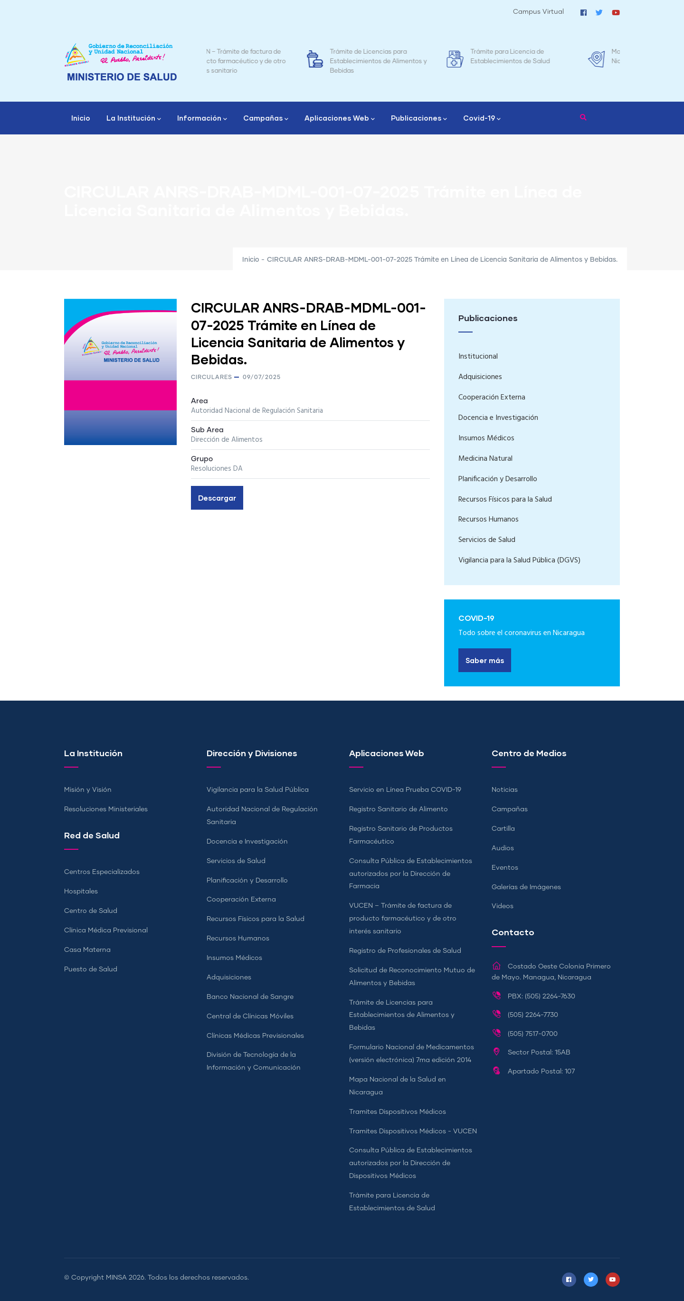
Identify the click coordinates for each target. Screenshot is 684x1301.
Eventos (505, 867)
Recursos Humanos (488, 519)
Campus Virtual (538, 12)
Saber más (485, 660)
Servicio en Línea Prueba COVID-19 (405, 790)
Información (202, 119)
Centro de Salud (90, 911)
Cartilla (503, 829)
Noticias (505, 790)
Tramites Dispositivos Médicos (397, 1112)
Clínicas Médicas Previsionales (255, 1036)
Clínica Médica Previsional (106, 930)
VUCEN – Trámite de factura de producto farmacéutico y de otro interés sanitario (278, 61)
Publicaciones (419, 119)
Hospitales (81, 891)
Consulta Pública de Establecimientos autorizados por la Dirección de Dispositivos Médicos (410, 1163)
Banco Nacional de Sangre (250, 997)
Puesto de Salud (90, 969)
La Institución (133, 119)
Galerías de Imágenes (526, 887)
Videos (502, 906)
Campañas (265, 119)
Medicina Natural (485, 459)
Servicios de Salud (486, 540)
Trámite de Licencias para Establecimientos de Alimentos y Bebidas (419, 61)
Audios (503, 848)
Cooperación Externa (491, 397)
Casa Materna (87, 950)
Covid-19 (482, 119)
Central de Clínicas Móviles (250, 1016)
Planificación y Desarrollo (497, 479)
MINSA (116, 1277)
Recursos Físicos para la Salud (505, 500)
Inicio (80, 118)
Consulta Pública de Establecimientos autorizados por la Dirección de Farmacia (410, 874)
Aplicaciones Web (339, 119)
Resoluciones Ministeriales (106, 809)
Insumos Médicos (486, 438)
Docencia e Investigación (498, 418)
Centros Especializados (102, 872)
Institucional (478, 357)
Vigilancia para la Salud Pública (258, 790)
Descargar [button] (217, 498)
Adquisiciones (480, 377)
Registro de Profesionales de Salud (405, 951)
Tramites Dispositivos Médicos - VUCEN (413, 1131)
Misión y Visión (88, 790)
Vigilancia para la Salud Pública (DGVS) (519, 560)
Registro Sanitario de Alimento (398, 809)
